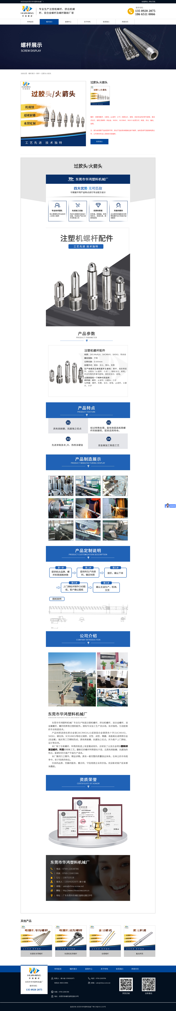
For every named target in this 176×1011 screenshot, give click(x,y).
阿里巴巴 (125, 22)
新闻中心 (68, 22)
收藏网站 (145, 1)
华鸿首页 (30, 22)
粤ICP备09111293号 (99, 1007)
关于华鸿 (87, 22)
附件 (38, 73)
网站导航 (152, 1)
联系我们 (106, 22)
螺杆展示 (49, 22)
